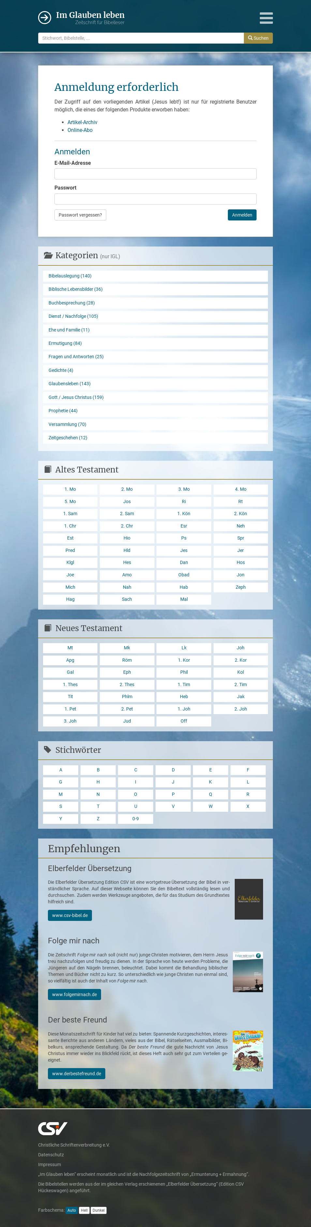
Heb (184, 696)
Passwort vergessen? (80, 215)
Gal (70, 672)
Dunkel (99, 1210)
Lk (184, 648)
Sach (127, 599)
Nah (127, 587)
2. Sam (127, 513)
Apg (70, 660)
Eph (127, 672)
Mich (70, 587)
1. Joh (184, 709)
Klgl (70, 562)
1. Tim (184, 684)
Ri (184, 501)
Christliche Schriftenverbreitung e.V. (74, 1145)
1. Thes (70, 684)
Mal (184, 599)
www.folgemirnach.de (74, 994)
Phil (184, 672)
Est (70, 538)
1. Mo (70, 489)
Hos (241, 562)
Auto (71, 1210)
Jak (240, 696)
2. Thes (127, 684)
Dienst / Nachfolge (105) (73, 316)
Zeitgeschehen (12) (68, 438)
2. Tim (240, 684)
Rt (240, 501)
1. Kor (184, 660)
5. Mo (70, 501)
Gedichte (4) (61, 370)
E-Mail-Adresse (72, 163)
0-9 (135, 819)
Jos (127, 501)
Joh (240, 648)
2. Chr (127, 526)
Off (184, 721)
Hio (127, 538)
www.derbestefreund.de (76, 1073)
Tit (70, 696)
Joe (70, 575)
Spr (240, 538)
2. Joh (240, 709)
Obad (183, 575)
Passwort (65, 188)
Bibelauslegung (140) (70, 276)
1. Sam (70, 513)
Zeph (241, 587)
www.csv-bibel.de (70, 915)
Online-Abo (80, 130)
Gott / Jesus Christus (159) (76, 397)
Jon (240, 575)
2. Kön (240, 513)
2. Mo (127, 489)
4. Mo (240, 489)
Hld (127, 550)
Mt (70, 648)
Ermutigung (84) (65, 343)
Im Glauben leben (90, 18)
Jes (183, 550)
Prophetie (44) (63, 411)
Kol (240, 672)
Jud (127, 721)
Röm (127, 660)
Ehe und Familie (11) (69, 330)
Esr (184, 526)
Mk (127, 648)
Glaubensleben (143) (70, 384)
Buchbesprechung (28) (72, 303)
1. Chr (70, 526)
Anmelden (242, 215)
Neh (241, 526)
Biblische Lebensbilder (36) (76, 289)
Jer (240, 550)
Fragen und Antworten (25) (76, 357)
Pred (70, 550)
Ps (183, 538)
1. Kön (183, 513)
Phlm (127, 696)
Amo (127, 575)
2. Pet (127, 709)
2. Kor (241, 660)
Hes (127, 562)
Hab (184, 587)
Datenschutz (51, 1154)
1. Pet (70, 709)
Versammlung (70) (67, 424)
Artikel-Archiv (82, 122)
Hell (84, 1210)
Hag (70, 599)
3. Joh (70, 721)
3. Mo (184, 489)
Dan (184, 562)
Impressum (49, 1164)
